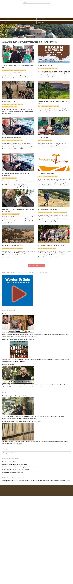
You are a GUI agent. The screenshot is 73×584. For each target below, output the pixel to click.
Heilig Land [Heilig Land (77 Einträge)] (18, 532)
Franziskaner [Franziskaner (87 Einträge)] (7, 532)
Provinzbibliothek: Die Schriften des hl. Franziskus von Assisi (22, 421)
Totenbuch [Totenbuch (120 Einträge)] (30, 527)
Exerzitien (40, 68)
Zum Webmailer (43, 514)
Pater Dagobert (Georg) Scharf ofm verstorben (23, 467)
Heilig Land (5, 248)
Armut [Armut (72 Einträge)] (26, 532)
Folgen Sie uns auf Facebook (11, 489)
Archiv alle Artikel (43, 509)
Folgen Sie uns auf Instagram (11, 492)
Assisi (4, 70)
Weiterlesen (33, 336)
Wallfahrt (23, 70)
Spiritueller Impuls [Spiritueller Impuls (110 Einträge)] (10, 530)
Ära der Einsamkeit (8, 364)
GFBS (39, 106)
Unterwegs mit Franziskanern (13, 70)
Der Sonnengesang (23, 469)
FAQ (40, 506)
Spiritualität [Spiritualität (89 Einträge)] (30, 530)
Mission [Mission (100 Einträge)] (20, 530)
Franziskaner (36, 11)
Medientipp (5, 140)
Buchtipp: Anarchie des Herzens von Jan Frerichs (18, 339)
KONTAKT (4, 22)
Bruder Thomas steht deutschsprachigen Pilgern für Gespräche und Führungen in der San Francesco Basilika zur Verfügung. (18, 111)
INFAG (42, 106)
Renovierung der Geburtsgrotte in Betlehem (16, 396)
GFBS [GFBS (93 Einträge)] (25, 530)
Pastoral (40, 176)
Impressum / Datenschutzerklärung (49, 511)
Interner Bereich (43, 517)
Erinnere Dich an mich (46, 551)
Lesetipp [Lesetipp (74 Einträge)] (23, 532)
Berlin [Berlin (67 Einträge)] (4, 534)
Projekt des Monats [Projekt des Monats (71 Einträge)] (32, 532)
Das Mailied (6, 314)
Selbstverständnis (47, 212)
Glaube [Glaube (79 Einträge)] (13, 532)
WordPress (19, 561)
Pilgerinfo (20, 104)
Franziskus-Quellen (21, 464)
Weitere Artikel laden (36, 265)
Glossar (41, 504)
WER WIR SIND (5, 19)
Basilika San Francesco (11, 104)
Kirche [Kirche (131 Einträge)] (13, 527)
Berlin (39, 248)
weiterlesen (34, 418)
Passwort (41, 545)
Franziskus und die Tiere (16, 472)
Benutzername (43, 539)
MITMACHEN (41, 22)
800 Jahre (40, 212)
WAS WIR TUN (41, 19)
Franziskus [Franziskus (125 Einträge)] (20, 527)
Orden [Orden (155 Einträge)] (6, 526)
